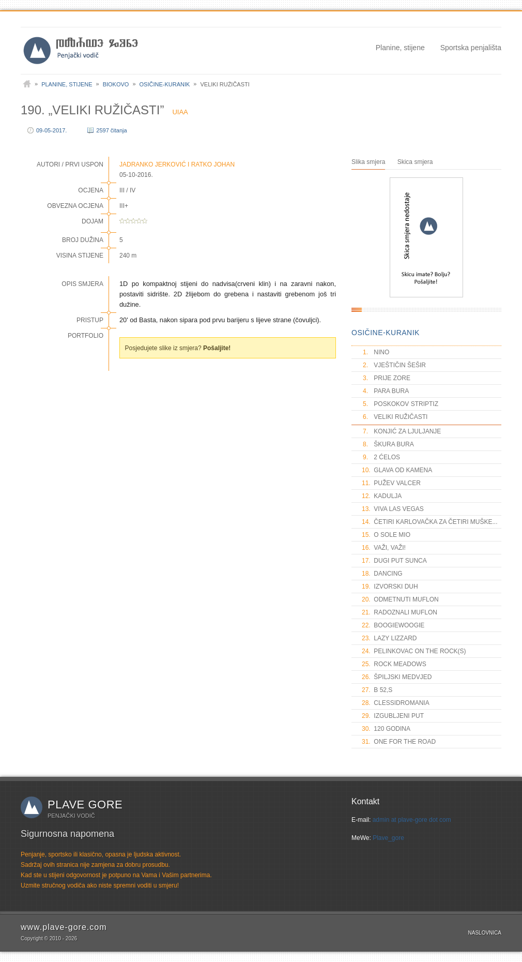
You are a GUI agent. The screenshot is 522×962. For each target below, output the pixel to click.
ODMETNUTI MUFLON (400, 599)
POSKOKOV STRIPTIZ (400, 404)
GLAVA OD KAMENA (397, 470)
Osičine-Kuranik (165, 84)
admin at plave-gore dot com (412, 819)
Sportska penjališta (470, 47)
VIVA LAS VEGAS (393, 509)
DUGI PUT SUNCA (394, 560)
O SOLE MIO (386, 534)
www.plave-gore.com (64, 927)
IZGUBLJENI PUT (393, 715)
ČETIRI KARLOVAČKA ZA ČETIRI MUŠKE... (430, 521)
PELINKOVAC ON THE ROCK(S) (414, 651)
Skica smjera (415, 162)
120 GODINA (386, 728)
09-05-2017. (51, 130)
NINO (375, 352)
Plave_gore (388, 837)
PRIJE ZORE (386, 378)
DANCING (382, 573)
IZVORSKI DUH (390, 586)
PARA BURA (385, 391)
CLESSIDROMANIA (395, 703)
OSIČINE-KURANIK (385, 332)
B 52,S (377, 690)
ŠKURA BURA (388, 444)
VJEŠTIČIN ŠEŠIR (394, 365)
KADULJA (382, 496)
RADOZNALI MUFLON (399, 612)
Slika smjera (368, 162)
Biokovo (116, 84)
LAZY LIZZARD (389, 638)
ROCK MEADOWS (394, 664)
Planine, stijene (400, 47)
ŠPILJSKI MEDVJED (397, 677)
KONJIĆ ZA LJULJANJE (401, 431)
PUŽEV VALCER (391, 483)
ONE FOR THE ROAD (399, 741)
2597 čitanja (111, 130)
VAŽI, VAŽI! (384, 547)
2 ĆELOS (381, 457)
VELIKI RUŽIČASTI (394, 417)
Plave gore (85, 804)
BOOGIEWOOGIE (393, 625)
